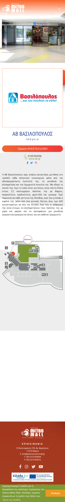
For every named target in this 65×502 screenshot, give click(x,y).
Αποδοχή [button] (55, 493)
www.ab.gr (34, 158)
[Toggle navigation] (59, 9)
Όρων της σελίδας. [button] (12, 500)
